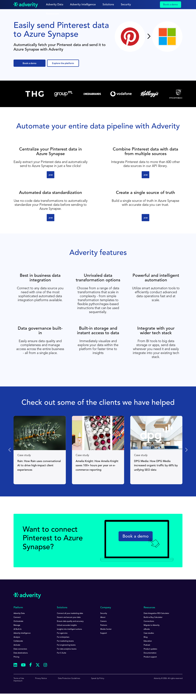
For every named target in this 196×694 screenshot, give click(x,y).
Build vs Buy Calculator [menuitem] (153, 617)
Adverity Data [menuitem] (19, 613)
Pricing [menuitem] (16, 657)
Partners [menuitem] (103, 625)
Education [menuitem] (148, 641)
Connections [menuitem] (149, 621)
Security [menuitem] (103, 613)
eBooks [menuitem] (147, 629)
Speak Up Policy (97, 678)
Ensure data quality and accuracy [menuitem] (70, 621)
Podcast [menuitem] (147, 645)
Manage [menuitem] (17, 625)
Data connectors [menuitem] (20, 649)
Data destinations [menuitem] (21, 653)
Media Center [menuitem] (106, 629)
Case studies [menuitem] (149, 633)
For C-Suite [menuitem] (61, 653)
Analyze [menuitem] (17, 637)
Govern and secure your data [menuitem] (68, 617)
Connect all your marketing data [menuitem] (70, 613)
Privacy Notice (41, 678)
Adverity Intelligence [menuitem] (22, 633)
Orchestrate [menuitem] (18, 621)
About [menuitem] (102, 617)
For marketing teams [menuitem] (65, 641)
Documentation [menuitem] (150, 653)
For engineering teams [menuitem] (66, 645)
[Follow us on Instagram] (45, 665)
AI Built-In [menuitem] (18, 629)
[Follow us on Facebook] (30, 665)
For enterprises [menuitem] (63, 637)
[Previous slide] (9, 450)
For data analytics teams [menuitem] (66, 649)
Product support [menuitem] (150, 657)
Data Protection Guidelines (69, 678)
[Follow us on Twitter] (38, 665)
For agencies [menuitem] (62, 633)
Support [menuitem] (103, 633)
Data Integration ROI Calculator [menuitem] (156, 613)
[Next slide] (186, 450)
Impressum (18, 681)
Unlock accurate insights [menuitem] (67, 625)
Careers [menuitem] (103, 621)
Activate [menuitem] (17, 645)
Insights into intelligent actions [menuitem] (69, 629)
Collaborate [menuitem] (18, 641)
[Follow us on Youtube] (23, 665)
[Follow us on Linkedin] (15, 665)
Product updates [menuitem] (150, 649)
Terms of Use (19, 678)
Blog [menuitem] (145, 637)
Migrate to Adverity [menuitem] (151, 625)
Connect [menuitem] (17, 617)
